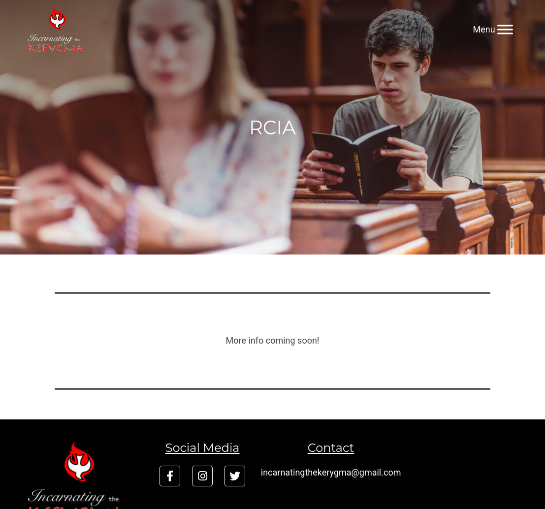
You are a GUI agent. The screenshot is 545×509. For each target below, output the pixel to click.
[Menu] (505, 29)
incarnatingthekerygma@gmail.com (331, 472)
